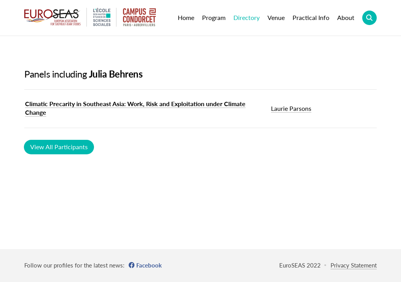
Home (186, 17)
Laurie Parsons (291, 108)
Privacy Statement (354, 265)
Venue (276, 17)
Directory (246, 17)
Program (214, 17)
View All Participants (59, 146)
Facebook (149, 265)
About (345, 17)
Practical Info (311, 17)
